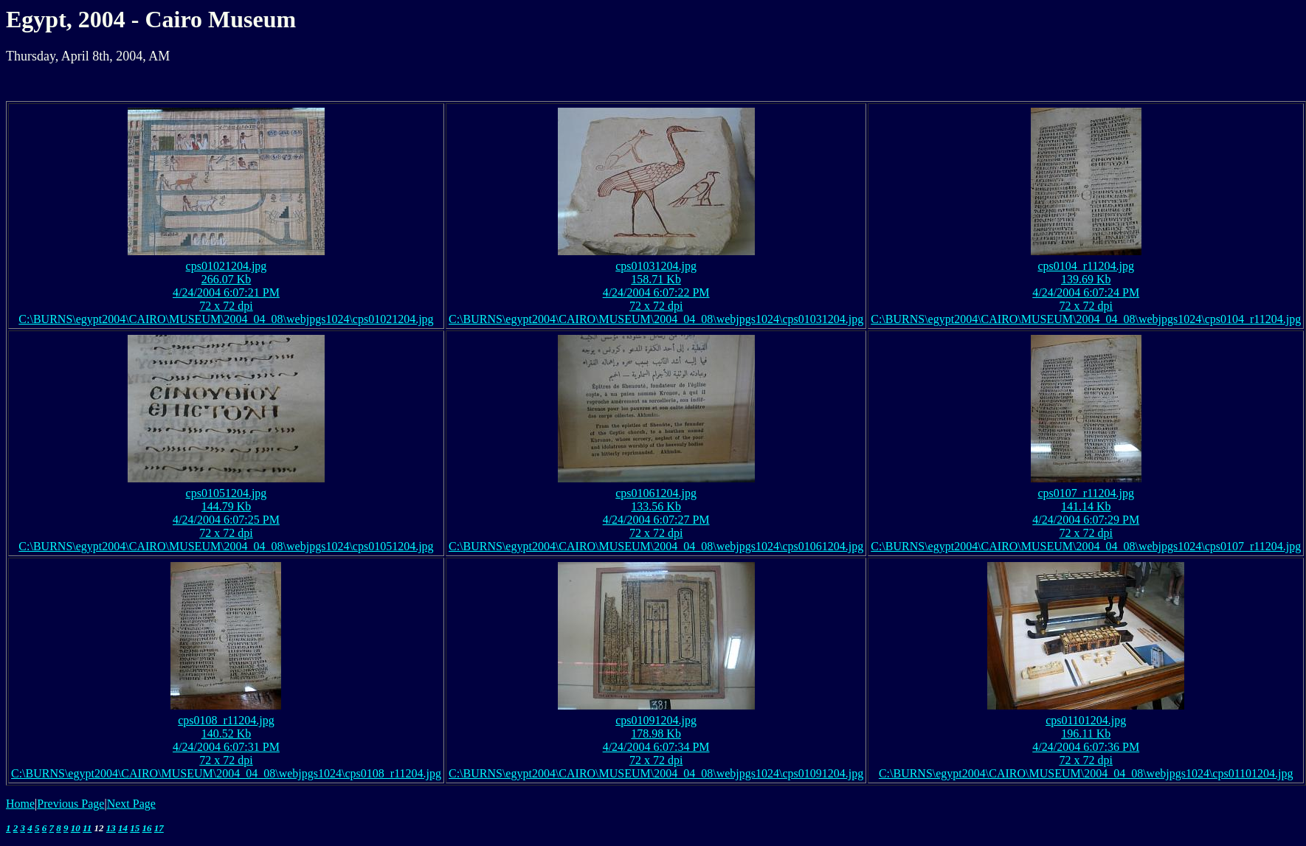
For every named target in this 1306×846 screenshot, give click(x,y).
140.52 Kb (226, 733)
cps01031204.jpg (656, 266)
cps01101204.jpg (1086, 720)
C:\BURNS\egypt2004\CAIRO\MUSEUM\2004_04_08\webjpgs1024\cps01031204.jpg (656, 319)
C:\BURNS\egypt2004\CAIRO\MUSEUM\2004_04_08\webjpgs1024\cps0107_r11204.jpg (1086, 546)
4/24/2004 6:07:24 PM (1085, 292)
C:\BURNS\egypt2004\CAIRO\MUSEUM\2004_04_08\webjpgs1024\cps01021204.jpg (225, 319)
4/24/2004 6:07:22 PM (656, 292)
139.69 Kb (1086, 279)
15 (134, 827)
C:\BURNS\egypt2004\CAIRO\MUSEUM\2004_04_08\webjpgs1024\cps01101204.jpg (1086, 773)
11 (87, 827)
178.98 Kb (656, 733)
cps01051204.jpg (226, 493)
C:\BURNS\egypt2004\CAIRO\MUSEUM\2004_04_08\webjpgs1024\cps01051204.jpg (225, 546)
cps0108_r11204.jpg (226, 720)
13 (111, 827)
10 (75, 827)
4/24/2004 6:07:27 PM (656, 519)
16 (147, 827)
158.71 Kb (656, 279)
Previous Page (70, 803)
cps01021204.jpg (226, 266)
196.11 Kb (1085, 733)
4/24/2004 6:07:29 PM (1085, 519)
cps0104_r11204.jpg (1085, 266)
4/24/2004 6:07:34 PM (656, 747)
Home (20, 803)
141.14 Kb (1086, 506)
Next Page (131, 803)
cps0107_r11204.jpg (1085, 493)
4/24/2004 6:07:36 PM (1085, 747)
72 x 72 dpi (225, 305)
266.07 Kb (226, 279)
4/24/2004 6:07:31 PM (226, 747)
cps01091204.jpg (656, 720)
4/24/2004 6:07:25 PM (226, 519)
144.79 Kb (226, 506)
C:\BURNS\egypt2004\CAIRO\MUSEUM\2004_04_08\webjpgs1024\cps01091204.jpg (656, 773)
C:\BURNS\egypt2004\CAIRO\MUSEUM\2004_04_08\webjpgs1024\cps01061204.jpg (656, 546)
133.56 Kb (656, 506)
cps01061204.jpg (656, 493)
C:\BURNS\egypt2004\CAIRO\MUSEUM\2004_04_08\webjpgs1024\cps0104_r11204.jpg (1086, 319)
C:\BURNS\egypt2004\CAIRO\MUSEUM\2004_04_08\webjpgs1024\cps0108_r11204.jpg (226, 773)
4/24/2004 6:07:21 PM (226, 292)
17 (159, 827)
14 (123, 827)
